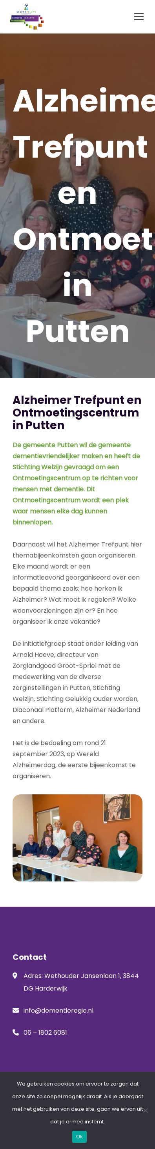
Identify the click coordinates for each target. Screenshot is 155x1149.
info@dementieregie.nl (58, 1010)
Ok (79, 1137)
